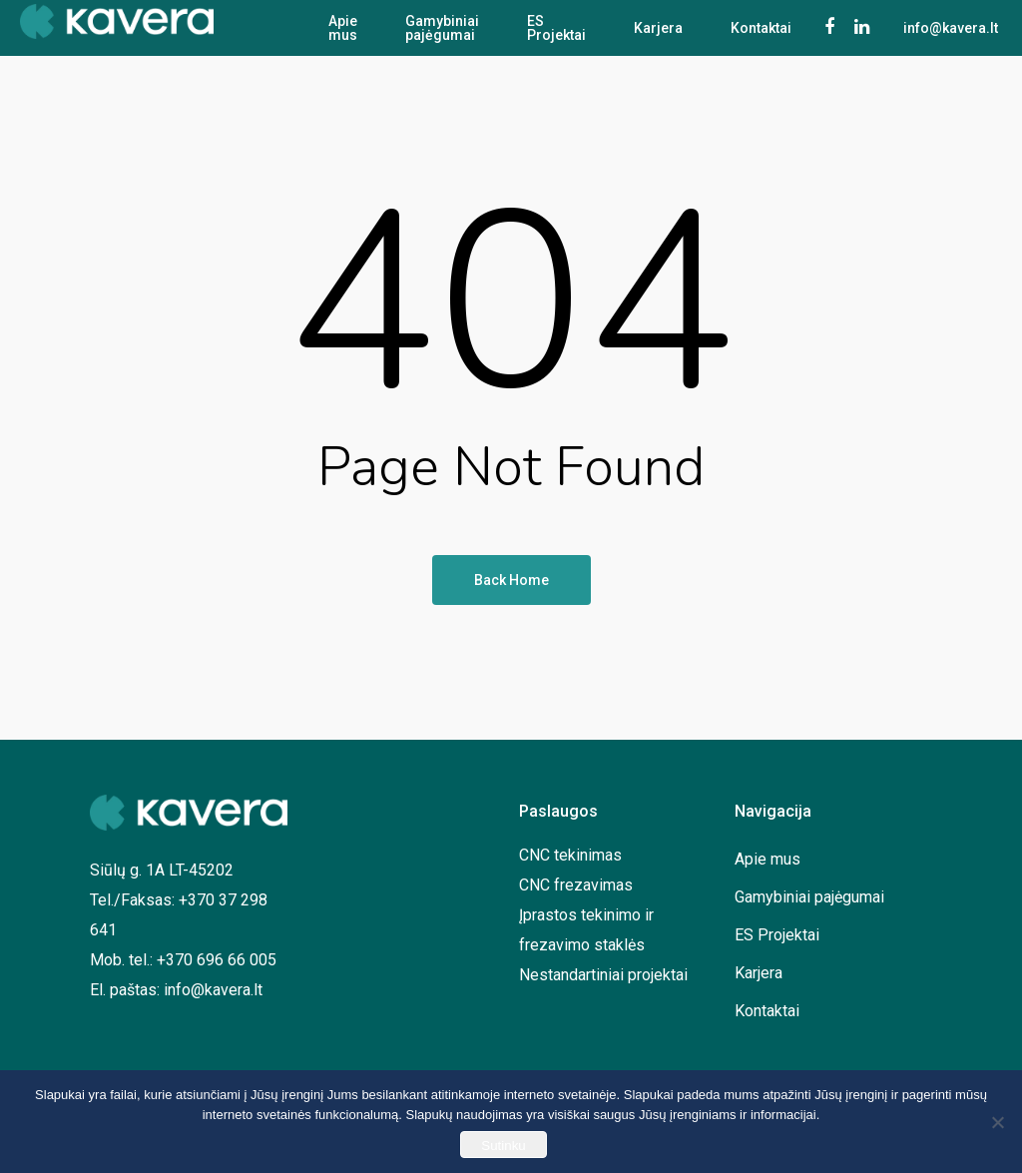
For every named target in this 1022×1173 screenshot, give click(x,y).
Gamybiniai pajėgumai (442, 28)
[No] (997, 1122)
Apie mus (342, 28)
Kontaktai (761, 28)
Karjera (658, 28)
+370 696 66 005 (216, 959)
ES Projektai (556, 28)
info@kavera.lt (213, 989)
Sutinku (503, 1145)
